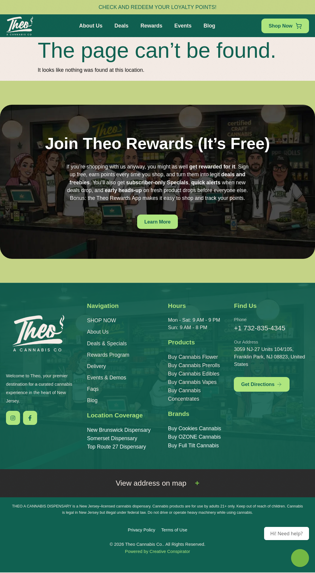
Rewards (150, 26)
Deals (120, 26)
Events (181, 26)
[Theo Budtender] (300, 558)
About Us (89, 26)
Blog (208, 26)
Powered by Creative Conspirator (157, 552)
